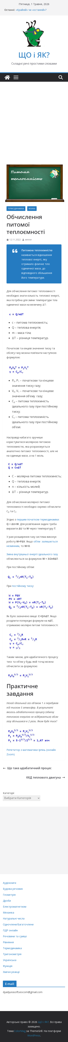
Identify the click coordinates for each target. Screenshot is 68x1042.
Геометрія (9, 894)
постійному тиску (22, 586)
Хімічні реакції (11, 972)
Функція (7, 966)
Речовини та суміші (15, 936)
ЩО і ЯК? (34, 55)
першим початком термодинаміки (38, 519)
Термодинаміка (16, 208)
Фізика (32, 208)
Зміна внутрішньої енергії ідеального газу (32, 554)
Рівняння (8, 942)
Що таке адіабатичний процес (27, 768)
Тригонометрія (12, 954)
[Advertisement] (34, 117)
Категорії (8, 793)
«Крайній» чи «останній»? (31, 10)
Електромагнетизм (14, 906)
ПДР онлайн (10, 930)
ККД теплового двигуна (45, 777)
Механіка (8, 912)
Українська (9, 960)
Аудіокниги (9, 883)
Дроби (7, 900)
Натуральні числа (13, 918)
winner (28, 239)
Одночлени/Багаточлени (18, 924)
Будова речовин (13, 888)
